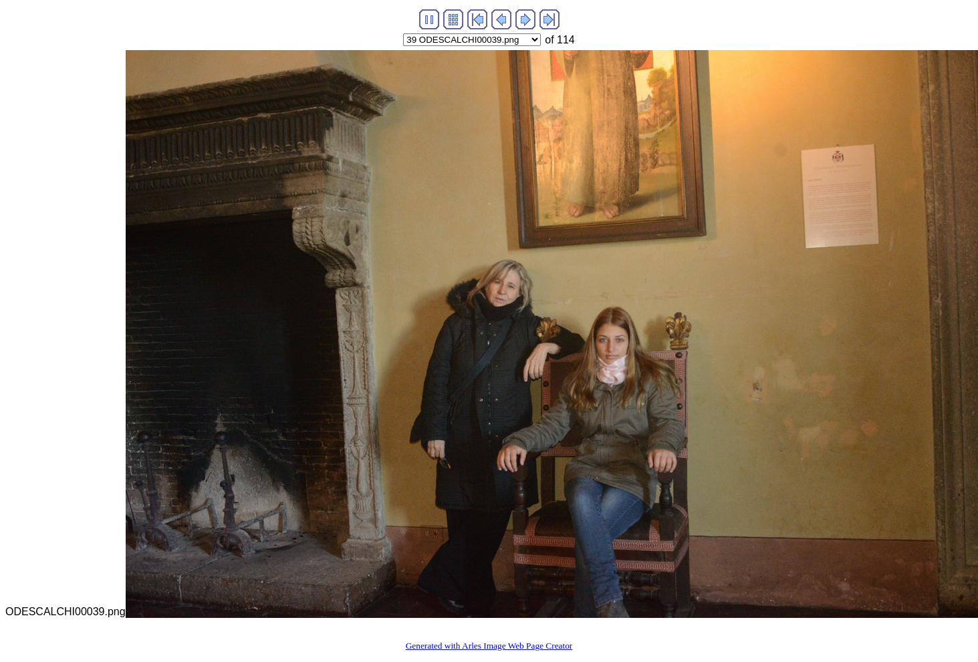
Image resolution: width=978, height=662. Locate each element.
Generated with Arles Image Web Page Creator (489, 646)
